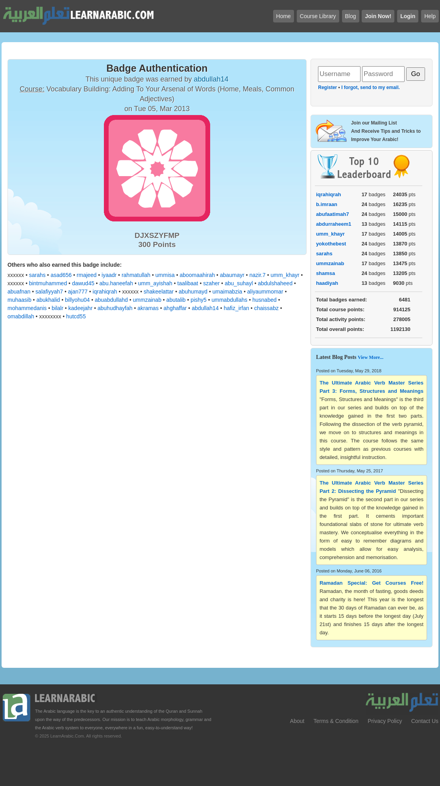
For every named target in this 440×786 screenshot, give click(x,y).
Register (327, 87)
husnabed (264, 300)
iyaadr (109, 275)
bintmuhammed (48, 283)
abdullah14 (205, 308)
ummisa (165, 275)
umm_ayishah (155, 283)
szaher (211, 283)
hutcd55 (76, 316)
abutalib (176, 300)
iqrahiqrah (104, 291)
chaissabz (266, 308)
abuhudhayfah (115, 308)
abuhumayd (193, 291)
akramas (148, 308)
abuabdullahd (111, 300)
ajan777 (78, 291)
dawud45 (83, 283)
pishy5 (198, 300)
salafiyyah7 (49, 291)
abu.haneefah (116, 283)
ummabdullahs (230, 300)
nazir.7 (258, 275)
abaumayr (232, 275)
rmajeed (87, 275)
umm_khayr (285, 275)
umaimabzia (227, 291)
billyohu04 (77, 300)
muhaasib (19, 300)
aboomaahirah (197, 275)
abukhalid (48, 300)
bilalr (57, 308)
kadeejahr (80, 308)
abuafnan (18, 291)
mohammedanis (27, 308)
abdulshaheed (275, 283)
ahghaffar (175, 308)
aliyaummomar (265, 291)
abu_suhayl (239, 283)
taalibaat (187, 283)
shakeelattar (159, 291)
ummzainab (147, 300)
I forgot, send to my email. (370, 87)
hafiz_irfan (236, 308)
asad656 (61, 275)
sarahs (37, 275)
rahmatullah (136, 275)
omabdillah (20, 316)
